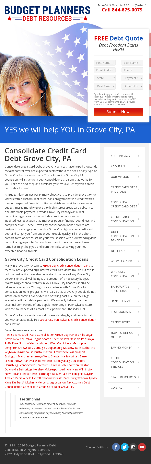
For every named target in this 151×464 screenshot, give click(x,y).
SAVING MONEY (121, 347)
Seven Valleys (60, 339)
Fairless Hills (77, 335)
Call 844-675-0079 (122, 9)
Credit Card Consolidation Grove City (45, 335)
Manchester (25, 356)
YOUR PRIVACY (120, 156)
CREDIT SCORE (120, 322)
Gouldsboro (78, 361)
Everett (36, 378)
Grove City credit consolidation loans (66, 265)
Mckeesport (52, 369)
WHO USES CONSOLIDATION (122, 274)
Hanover (28, 361)
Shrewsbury (25, 348)
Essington (11, 356)
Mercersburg (46, 382)
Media (18, 378)
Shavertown (29, 374)
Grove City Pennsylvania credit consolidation (68, 320)
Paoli (66, 378)
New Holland (13, 374)
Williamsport (77, 352)
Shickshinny (29, 382)
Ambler (9, 378)
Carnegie (39, 348)
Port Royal (87, 339)
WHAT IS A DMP (121, 261)
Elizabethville (61, 352)
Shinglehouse (25, 352)
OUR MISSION (120, 177)
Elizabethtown (14, 361)
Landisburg (42, 343)
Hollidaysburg (61, 361)
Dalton (47, 352)
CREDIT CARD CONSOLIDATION (122, 219)
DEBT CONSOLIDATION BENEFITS (122, 236)
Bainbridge (25, 369)
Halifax (65, 356)
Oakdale (75, 339)
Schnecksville (27, 365)
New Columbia (22, 339)
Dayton (89, 374)
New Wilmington (82, 369)
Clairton (84, 365)
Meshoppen (79, 343)
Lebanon (60, 382)
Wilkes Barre (79, 356)
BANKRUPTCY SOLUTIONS (120, 289)
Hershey (38, 369)
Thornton (73, 365)
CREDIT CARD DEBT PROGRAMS (124, 189)
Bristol (38, 352)
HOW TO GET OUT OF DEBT (123, 335)
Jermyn (38, 356)
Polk (63, 365)
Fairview (54, 365)
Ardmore (66, 369)
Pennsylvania (13, 335)
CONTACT (117, 387)
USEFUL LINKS (120, 301)
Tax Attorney (74, 382)
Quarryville (11, 369)
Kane (8, 382)
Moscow (68, 348)
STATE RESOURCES (123, 377)
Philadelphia (75, 374)
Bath (78, 348)
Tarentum (42, 365)
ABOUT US (118, 166)
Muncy (67, 343)
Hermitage (44, 374)
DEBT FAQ (118, 251)
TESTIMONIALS (121, 312)
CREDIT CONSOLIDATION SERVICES (122, 362)
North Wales (27, 343)
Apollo (93, 378)
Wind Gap (56, 343)
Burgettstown (79, 378)
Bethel (86, 348)
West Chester (52, 356)
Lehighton (11, 348)
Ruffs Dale (11, 343)
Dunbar (16, 382)
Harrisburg (11, 365)
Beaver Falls (59, 374)
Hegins (37, 339)
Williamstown (43, 361)
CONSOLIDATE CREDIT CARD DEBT (124, 204)
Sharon (46, 339)
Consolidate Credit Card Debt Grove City (48, 387)
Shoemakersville (52, 378)
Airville (27, 378)
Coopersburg (54, 348)
